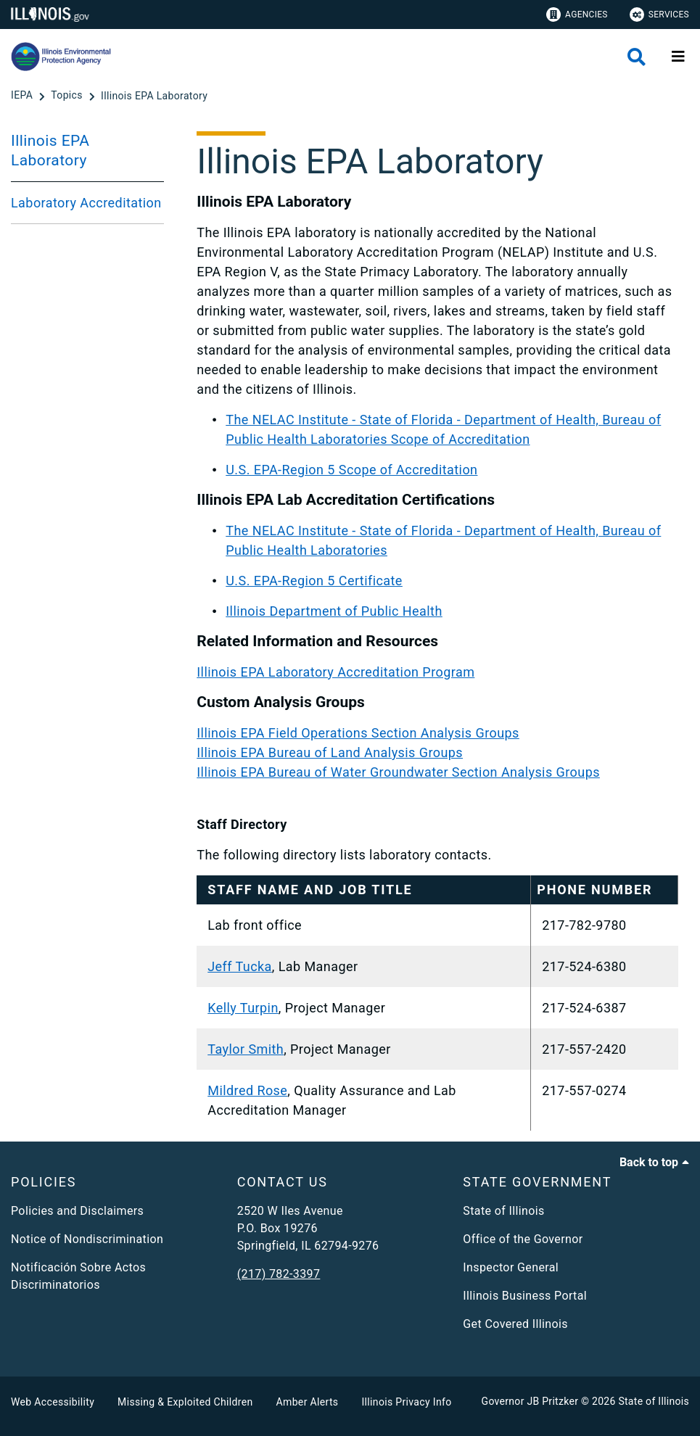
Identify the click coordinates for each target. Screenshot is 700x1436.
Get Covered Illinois (515, 1324)
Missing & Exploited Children (185, 1402)
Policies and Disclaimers (77, 1211)
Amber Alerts (307, 1402)
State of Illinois (503, 1211)
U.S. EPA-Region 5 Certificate (314, 580)
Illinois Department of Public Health (334, 611)
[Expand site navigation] (678, 57)
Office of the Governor (522, 1239)
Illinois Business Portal (525, 1296)
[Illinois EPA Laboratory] (154, 96)
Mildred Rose (247, 1090)
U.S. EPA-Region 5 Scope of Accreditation (351, 469)
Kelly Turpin (243, 1007)
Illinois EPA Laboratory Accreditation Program (335, 672)
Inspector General (511, 1267)
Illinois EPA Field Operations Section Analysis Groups (358, 732)
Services (659, 14)
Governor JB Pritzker (530, 1401)
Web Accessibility (52, 1402)
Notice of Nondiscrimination (87, 1239)
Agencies (577, 14)
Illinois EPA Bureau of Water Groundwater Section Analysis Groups (398, 772)
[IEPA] (23, 96)
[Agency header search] (636, 57)
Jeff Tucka (239, 966)
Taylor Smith (245, 1049)
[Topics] (68, 96)
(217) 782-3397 (279, 1274)
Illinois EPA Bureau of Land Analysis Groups (330, 752)
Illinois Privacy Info (406, 1402)
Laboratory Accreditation (86, 202)
